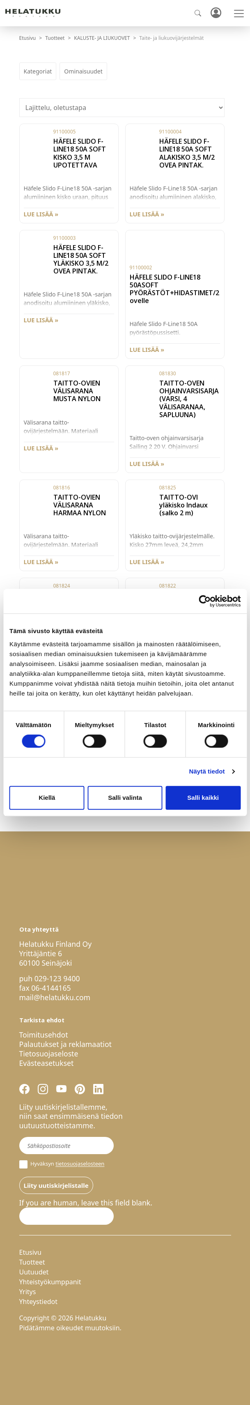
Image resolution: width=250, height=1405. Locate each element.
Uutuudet (34, 1271)
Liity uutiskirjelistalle (56, 1185)
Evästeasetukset (46, 1063)
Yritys (27, 1291)
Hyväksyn (62, 1164)
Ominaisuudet (83, 71)
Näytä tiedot (207, 771)
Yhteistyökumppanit (50, 1281)
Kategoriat (38, 71)
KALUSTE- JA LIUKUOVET (102, 37)
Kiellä (47, 797)
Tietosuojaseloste (48, 1053)
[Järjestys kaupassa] (122, 107)
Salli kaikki (203, 797)
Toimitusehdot (43, 1035)
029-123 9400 (57, 978)
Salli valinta (125, 797)
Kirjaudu (215, 13)
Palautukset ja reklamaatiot (65, 1044)
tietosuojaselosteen (79, 1164)
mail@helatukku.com (55, 997)
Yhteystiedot (38, 1301)
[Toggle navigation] (239, 13)
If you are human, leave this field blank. (85, 1203)
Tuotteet (54, 37)
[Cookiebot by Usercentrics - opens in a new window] (205, 601)
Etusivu (27, 37)
